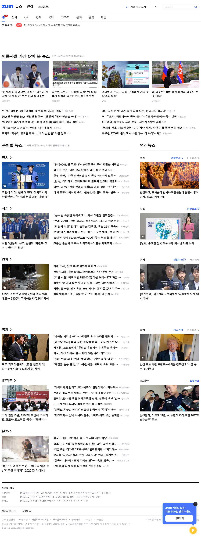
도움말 (100, 519)
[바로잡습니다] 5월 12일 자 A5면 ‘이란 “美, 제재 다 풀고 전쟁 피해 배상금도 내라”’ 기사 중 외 (65, 492)
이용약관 (23, 519)
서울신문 (6, 101)
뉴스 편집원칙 (8, 519)
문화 (79, 17)
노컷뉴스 (194, 380)
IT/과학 (65, 17)
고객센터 (88, 519)
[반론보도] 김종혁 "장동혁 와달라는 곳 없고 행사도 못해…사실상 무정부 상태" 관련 (60, 496)
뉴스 (18, 6)
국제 (51, 17)
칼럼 (91, 17)
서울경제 (156, 101)
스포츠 (43, 6)
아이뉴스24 (193, 158)
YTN (104, 101)
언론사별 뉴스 (9, 511)
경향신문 (56, 101)
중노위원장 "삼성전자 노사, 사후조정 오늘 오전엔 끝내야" (52, 25)
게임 (103, 17)
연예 (30, 6)
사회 (26, 17)
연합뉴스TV (177, 158)
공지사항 (76, 519)
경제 (39, 17)
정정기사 (7, 488)
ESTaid (7, 527)
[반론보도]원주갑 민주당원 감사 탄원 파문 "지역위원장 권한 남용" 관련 (54, 500)
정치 (14, 17)
